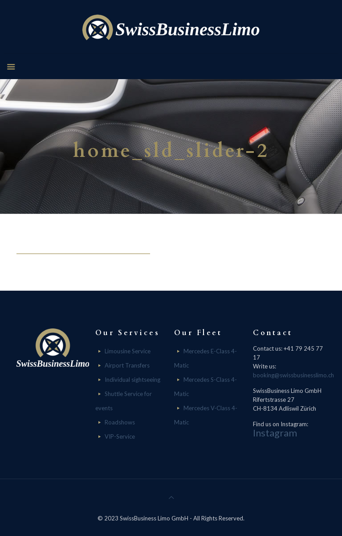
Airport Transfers (127, 365)
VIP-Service (120, 436)
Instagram (275, 433)
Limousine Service (128, 351)
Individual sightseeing (132, 379)
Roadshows (120, 422)
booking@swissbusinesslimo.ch (293, 375)
